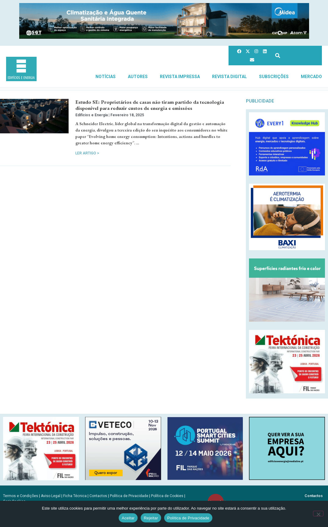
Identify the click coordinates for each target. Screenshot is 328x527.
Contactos (98, 496)
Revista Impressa (180, 76)
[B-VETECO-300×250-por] (123, 478)
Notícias (106, 76)
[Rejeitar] (318, 513)
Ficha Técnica (75, 496)
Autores (138, 76)
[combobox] (296, 56)
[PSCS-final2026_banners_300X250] (205, 478)
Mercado (311, 76)
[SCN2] (287, 478)
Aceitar (128, 518)
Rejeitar (151, 518)
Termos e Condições (20, 496)
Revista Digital (229, 76)
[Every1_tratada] (287, 174)
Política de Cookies (167, 496)
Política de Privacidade (129, 496)
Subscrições (274, 76)
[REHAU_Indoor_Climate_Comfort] (287, 320)
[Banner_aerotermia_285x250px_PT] (287, 248)
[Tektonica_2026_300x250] (287, 392)
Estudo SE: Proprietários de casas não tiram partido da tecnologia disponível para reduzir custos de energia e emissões (149, 105)
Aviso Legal (50, 496)
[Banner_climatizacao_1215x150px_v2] (164, 37)
